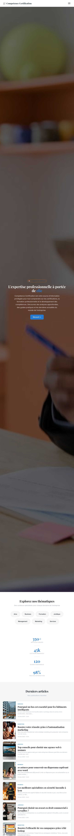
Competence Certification (17, 3)
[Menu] (69, 3)
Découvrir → (37, 317)
